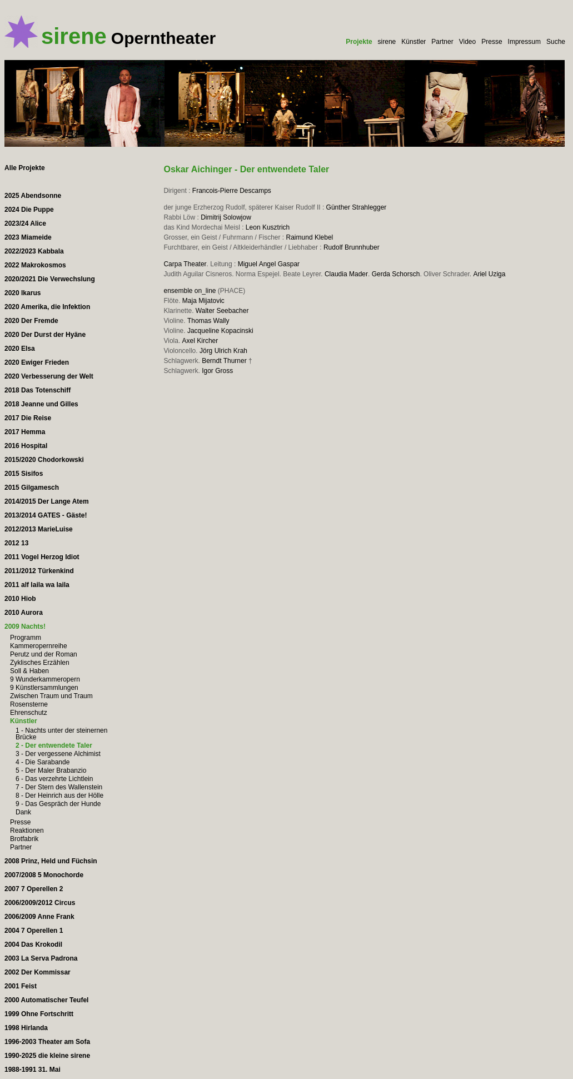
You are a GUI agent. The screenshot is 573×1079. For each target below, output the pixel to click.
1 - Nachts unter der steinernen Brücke (61, 734)
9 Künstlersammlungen (44, 688)
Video (467, 42)
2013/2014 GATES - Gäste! (45, 515)
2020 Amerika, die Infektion (47, 307)
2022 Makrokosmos (35, 265)
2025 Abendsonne (32, 196)
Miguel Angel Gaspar (269, 264)
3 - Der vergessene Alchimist (58, 754)
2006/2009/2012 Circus (39, 903)
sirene (387, 42)
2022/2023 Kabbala (34, 251)
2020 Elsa (19, 348)
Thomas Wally (208, 321)
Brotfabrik (24, 839)
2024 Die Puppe (29, 209)
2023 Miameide (28, 237)
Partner (442, 42)
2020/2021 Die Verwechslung (49, 279)
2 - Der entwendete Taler (54, 745)
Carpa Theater (184, 264)
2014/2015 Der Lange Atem (46, 501)
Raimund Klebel (309, 237)
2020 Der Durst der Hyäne (45, 335)
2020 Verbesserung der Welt (48, 376)
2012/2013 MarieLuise (38, 529)
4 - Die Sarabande (42, 762)
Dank (23, 812)
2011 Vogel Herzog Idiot (41, 557)
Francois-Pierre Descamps (231, 191)
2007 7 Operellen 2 (33, 889)
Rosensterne (29, 704)
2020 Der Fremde (31, 321)
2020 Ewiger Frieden (36, 362)
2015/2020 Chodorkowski (44, 460)
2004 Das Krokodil (33, 944)
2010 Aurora (23, 612)
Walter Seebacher (222, 311)
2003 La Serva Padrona (40, 958)
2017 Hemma (24, 432)
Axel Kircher (200, 341)
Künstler (413, 42)
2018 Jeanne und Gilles (41, 404)
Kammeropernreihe (38, 646)
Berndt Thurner (224, 361)
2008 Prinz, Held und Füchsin (50, 861)
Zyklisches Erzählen (39, 663)
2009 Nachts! (25, 626)
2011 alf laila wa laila (36, 585)
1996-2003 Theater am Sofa (47, 1042)
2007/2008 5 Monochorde (43, 875)
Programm (25, 638)
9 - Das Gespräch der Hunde (58, 804)
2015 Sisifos (23, 474)
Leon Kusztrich (268, 227)
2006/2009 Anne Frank (39, 917)
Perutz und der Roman (43, 654)
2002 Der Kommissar (37, 972)
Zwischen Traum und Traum (51, 696)
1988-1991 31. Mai (32, 1069)
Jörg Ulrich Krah (223, 351)
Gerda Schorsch (396, 274)
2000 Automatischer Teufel (46, 1000)
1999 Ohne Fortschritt (38, 1014)
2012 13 (16, 543)
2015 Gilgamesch (31, 487)
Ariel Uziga (489, 274)
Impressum (524, 42)
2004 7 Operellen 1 (33, 930)
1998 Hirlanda (26, 1028)
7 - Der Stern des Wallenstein (59, 787)
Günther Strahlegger (356, 207)
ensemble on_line (189, 291)
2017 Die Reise (27, 418)
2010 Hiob (20, 599)
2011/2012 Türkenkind (39, 571)
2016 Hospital (25, 446)
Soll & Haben (29, 671)
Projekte (359, 42)
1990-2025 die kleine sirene (47, 1056)
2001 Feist (20, 986)
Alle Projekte (24, 168)
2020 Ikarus (22, 293)
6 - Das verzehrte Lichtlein (54, 779)
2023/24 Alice (25, 223)
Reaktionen (27, 830)
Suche (555, 42)
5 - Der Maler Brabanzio (51, 770)
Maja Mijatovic (203, 301)
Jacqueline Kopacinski (220, 331)
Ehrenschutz (28, 713)
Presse (491, 42)
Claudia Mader (346, 274)
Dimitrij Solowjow (226, 217)
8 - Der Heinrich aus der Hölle (59, 795)
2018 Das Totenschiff (37, 390)
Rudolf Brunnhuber (351, 247)
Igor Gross (217, 371)
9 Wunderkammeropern (45, 679)
